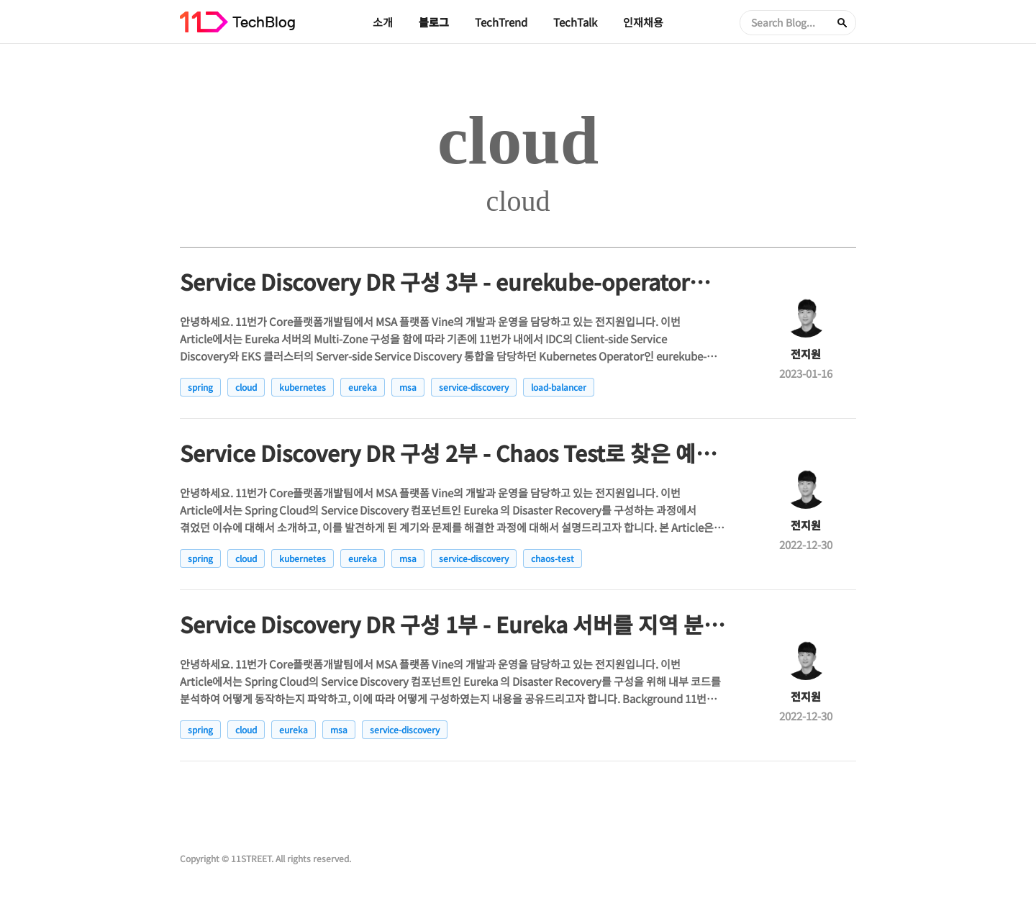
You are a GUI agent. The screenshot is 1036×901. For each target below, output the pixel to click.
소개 (383, 22)
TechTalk (575, 22)
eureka (362, 387)
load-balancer (558, 387)
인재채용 (643, 22)
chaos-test (552, 558)
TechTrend (501, 22)
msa (408, 387)
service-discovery (474, 387)
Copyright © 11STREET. (226, 858)
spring (200, 387)
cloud (246, 387)
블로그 (434, 22)
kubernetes (302, 387)
